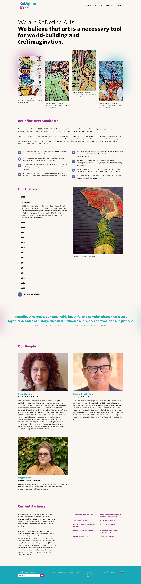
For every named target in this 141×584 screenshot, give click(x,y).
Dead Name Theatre (107, 520)
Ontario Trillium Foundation (83, 530)
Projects (109, 6)
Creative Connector (80, 520)
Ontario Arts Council (107, 524)
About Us (98, 6)
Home (88, 6)
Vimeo (89, 577)
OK (42, 575)
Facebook (90, 572)
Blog (119, 6)
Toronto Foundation (107, 536)
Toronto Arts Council (80, 536)
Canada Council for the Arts (83, 514)
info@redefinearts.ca (107, 572)
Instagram (90, 574)
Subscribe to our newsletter (26, 572)
